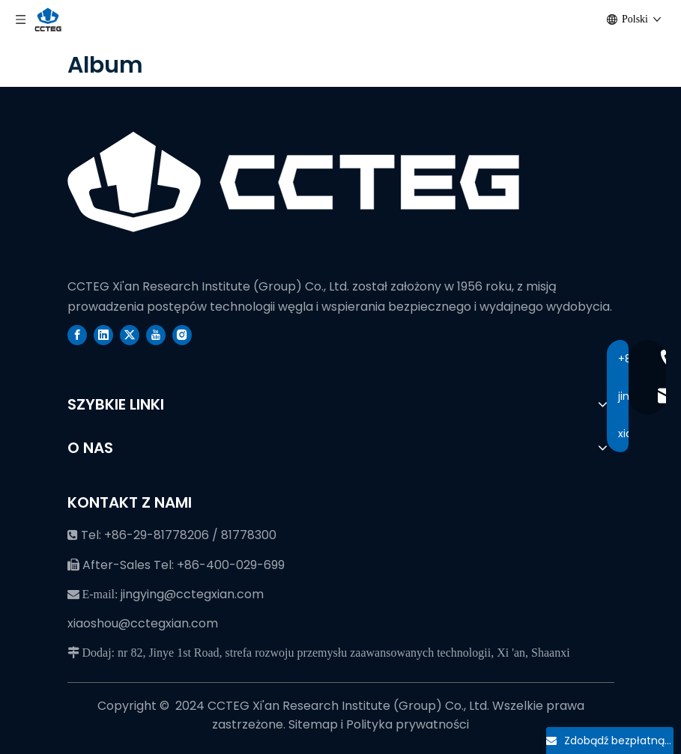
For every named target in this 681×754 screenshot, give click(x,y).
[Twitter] (129, 334)
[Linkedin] (103, 334)
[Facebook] (77, 334)
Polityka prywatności (407, 724)
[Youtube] (156, 334)
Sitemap (314, 724)
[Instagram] (182, 334)
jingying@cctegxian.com (192, 594)
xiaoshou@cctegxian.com (142, 623)
